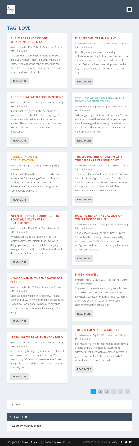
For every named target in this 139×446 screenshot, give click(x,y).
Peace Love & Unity (52, 47)
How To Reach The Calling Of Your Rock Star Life (98, 217)
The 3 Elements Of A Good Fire (98, 330)
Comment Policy (91, 442)
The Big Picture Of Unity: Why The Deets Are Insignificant (98, 158)
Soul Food (46, 165)
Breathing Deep (115, 106)
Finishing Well (86, 274)
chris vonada (19, 47)
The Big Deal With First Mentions (36, 97)
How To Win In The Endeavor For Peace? (36, 280)
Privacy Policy (109, 442)
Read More (19, 81)
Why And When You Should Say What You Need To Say (99, 99)
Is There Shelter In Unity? (95, 38)
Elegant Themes (30, 442)
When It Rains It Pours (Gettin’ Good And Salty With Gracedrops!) (35, 219)
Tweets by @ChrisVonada (25, 425)
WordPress (63, 442)
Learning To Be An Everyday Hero (36, 337)
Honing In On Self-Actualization (25, 158)
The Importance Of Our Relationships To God (29, 40)
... (114, 391)
